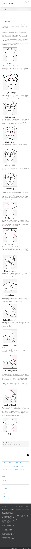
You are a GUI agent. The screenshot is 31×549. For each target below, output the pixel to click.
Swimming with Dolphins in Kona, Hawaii (11, 471)
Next (27, 15)
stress (4, 496)
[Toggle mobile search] (26, 2)
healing (4, 480)
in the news (5, 488)
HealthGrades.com (25, 511)
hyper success (5, 483)
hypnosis (4, 485)
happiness (5, 477)
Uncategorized (6, 498)
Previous (23, 15)
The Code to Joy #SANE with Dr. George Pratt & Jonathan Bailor (16, 460)
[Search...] (14, 455)
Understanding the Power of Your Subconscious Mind (13, 466)
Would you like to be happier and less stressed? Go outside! (15, 469)
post (3, 491)
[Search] (28, 455)
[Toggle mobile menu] (28, 2)
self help (4, 493)
